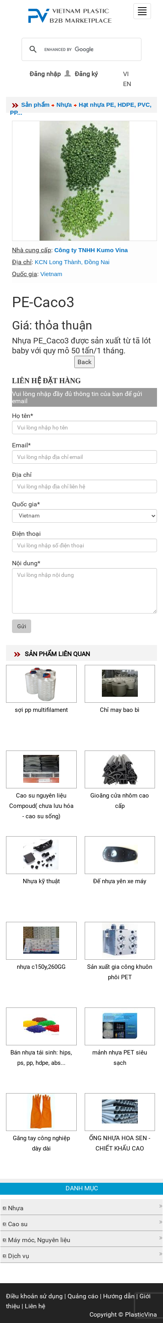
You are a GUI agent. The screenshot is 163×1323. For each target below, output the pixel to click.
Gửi (21, 626)
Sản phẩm (35, 104)
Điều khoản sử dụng (34, 1296)
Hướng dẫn (119, 1296)
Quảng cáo (83, 1296)
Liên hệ (35, 1306)
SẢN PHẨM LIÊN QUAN (57, 654)
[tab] (81, 1207)
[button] (81, 1206)
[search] (80, 50)
